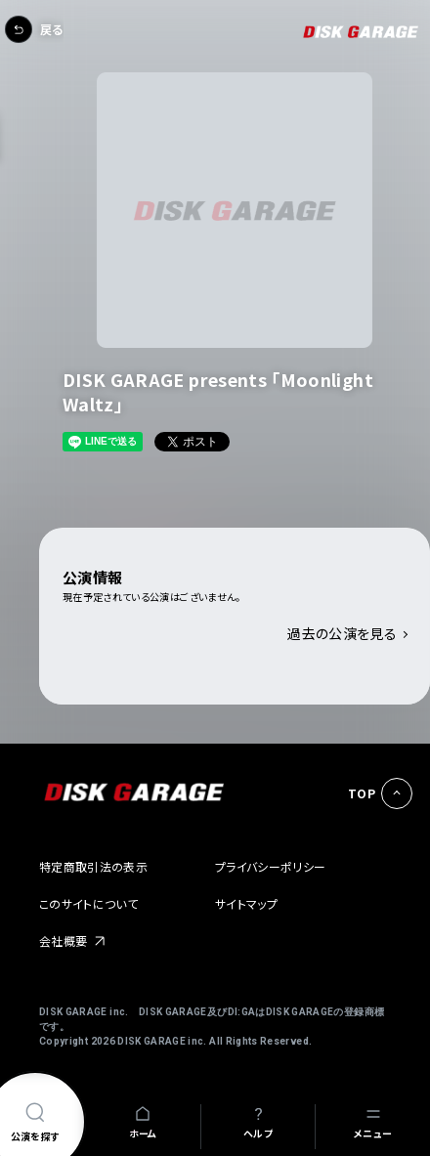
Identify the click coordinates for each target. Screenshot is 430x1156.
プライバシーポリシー (270, 866)
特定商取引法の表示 (93, 866)
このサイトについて (88, 903)
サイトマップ (246, 903)
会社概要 (63, 940)
